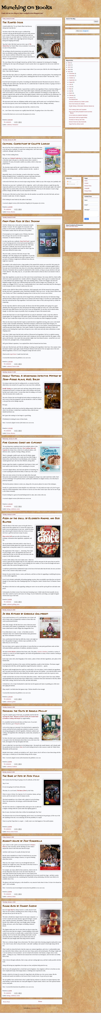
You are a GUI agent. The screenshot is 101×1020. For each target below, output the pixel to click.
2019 (69, 62)
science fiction (14, 831)
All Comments (71, 184)
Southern (14, 766)
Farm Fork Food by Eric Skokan (21, 221)
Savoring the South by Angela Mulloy (25, 711)
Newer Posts (6, 1002)
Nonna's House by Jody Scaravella (22, 841)
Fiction (8, 212)
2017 (69, 67)
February (71, 95)
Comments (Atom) (35, 1008)
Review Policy (87, 185)
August (71, 82)
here (21, 747)
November (72, 75)
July (70, 84)
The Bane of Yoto (21, 790)
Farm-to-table (15, 366)
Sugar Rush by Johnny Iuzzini (20, 906)
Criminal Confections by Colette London (26, 143)
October (71, 77)
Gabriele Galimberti (42, 651)
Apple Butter (13, 354)
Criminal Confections (15, 158)
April (70, 91)
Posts (69, 181)
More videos (75, 226)
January (71, 97)
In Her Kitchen (12, 651)
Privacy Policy (87, 191)
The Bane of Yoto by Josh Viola (21, 776)
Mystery (13, 212)
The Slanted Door (13, 22)
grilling (14, 604)
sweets (18, 509)
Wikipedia (17, 723)
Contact (86, 183)
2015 (69, 71)
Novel (8, 831)
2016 (69, 69)
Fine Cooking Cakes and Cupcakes (22, 442)
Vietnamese (15, 124)
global (13, 701)
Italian (14, 896)
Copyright (86, 188)
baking (8, 509)
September (72, 80)
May (70, 88)
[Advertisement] (32, 131)
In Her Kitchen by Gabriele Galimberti (25, 613)
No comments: (8, 122)
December (72, 73)
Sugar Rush (10, 909)
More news (69, 226)
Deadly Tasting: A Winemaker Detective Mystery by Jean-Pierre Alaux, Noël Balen (32, 377)
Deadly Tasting (7, 388)
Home (40, 1001)
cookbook (9, 124)
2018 (69, 65)
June (70, 86)
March (71, 93)
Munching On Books (26, 7)
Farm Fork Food (24, 241)
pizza (18, 604)
